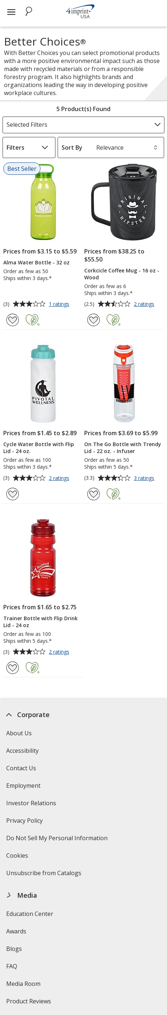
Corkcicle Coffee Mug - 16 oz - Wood (121, 274)
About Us (19, 733)
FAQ (11, 966)
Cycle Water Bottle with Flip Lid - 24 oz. (38, 448)
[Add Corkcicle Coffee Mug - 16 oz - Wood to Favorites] (93, 320)
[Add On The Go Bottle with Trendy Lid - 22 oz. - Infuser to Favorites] (93, 494)
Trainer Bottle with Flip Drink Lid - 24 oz (40, 622)
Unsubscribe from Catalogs (44, 875)
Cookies (18, 857)
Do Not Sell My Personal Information (57, 840)
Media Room (23, 984)
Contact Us (21, 768)
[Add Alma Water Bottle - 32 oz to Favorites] (12, 320)
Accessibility (22, 751)
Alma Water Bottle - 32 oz (36, 262)
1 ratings (60, 304)
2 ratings (145, 304)
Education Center (29, 914)
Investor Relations (32, 805)
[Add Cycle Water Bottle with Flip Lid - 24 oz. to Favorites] (12, 494)
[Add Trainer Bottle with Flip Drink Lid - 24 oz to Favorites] (12, 667)
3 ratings (145, 478)
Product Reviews (28, 1001)
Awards (16, 931)
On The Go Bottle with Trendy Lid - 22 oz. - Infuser (122, 448)
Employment (23, 786)
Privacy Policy (25, 823)
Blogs (14, 949)
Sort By (72, 147)
